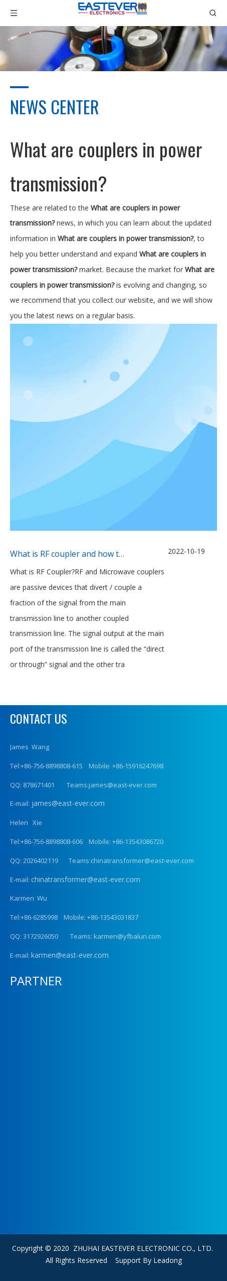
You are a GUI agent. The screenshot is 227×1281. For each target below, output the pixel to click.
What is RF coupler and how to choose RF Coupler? (104, 553)
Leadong (167, 1260)
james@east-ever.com (67, 803)
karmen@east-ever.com (70, 955)
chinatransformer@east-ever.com (85, 879)
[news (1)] (113, 48)
